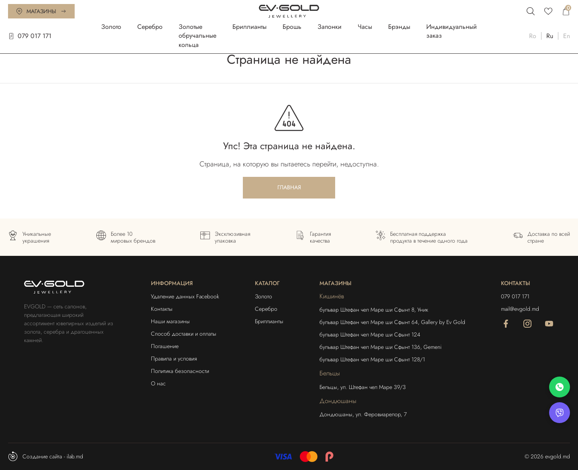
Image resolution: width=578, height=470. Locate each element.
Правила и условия (174, 359)
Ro (532, 36)
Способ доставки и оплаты (183, 334)
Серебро (150, 26)
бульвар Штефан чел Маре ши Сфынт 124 (370, 334)
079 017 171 (29, 36)
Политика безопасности (180, 371)
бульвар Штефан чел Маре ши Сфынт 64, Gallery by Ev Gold (392, 322)
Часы (365, 26)
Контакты (162, 309)
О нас (158, 383)
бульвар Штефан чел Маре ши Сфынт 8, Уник (374, 310)
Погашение (165, 346)
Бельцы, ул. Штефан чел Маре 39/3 (363, 387)
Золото (111, 26)
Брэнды (399, 26)
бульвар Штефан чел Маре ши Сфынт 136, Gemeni (381, 347)
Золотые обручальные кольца (197, 35)
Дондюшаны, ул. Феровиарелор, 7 (363, 414)
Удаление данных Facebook (185, 296)
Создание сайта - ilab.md (45, 456)
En (566, 36)
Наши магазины (170, 321)
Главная (289, 187)
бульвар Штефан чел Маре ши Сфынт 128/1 (372, 359)
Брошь (292, 26)
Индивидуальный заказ (451, 31)
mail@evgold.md (520, 309)
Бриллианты (249, 26)
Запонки (329, 26)
